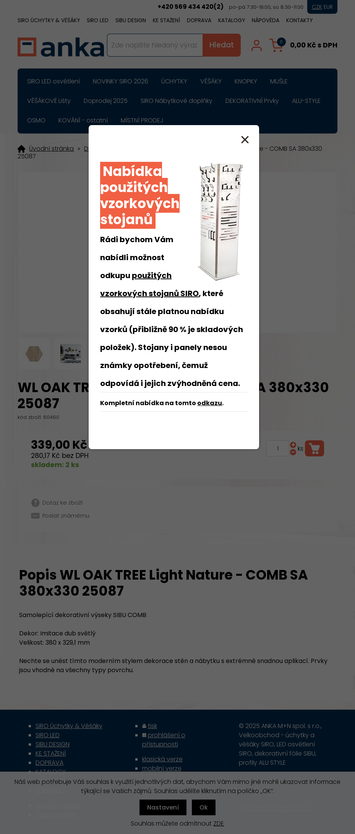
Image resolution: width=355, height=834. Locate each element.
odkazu (209, 403)
